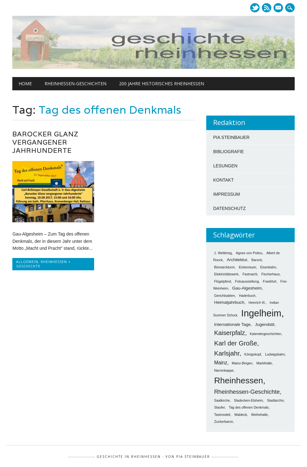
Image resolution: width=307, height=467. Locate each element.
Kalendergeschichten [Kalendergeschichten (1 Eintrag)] (265, 334)
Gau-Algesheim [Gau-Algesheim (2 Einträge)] (247, 288)
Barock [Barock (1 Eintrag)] (256, 260)
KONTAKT (223, 180)
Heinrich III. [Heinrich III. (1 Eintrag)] (257, 302)
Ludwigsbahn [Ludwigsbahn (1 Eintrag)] (275, 354)
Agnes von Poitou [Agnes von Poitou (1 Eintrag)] (249, 253)
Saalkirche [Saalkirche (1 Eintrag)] (222, 400)
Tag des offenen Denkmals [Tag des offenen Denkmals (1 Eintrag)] (249, 407)
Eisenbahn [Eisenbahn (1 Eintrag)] (268, 267)
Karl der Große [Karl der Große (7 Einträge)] (235, 343)
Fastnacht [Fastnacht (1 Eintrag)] (250, 274)
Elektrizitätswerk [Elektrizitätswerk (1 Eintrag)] (226, 274)
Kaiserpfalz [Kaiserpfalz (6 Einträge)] (229, 332)
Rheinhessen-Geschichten (75, 84)
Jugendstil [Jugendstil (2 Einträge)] (264, 324)
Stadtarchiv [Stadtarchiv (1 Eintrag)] (275, 400)
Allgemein (27, 261)
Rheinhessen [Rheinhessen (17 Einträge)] (238, 380)
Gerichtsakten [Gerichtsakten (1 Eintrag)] (224, 295)
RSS (266, 7)
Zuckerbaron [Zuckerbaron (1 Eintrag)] (223, 421)
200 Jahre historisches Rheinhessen (161, 84)
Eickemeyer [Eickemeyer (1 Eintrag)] (247, 267)
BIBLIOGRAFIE (228, 151)
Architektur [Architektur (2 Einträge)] (237, 259)
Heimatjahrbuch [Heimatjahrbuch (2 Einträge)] (229, 302)
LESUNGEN (225, 165)
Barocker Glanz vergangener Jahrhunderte (45, 142)
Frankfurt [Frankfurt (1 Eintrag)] (269, 281)
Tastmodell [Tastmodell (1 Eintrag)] (222, 414)
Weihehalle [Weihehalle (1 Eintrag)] (259, 414)
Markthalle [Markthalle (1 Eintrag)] (264, 363)
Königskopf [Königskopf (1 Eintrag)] (252, 354)
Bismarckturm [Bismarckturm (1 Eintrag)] (224, 267)
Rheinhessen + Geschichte (43, 263)
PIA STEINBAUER (231, 137)
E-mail (279, 8)
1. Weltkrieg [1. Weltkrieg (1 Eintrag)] (223, 253)
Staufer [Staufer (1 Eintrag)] (219, 407)
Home (25, 84)
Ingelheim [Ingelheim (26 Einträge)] (261, 313)
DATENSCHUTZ (229, 208)
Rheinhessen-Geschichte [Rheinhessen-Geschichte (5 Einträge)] (247, 391)
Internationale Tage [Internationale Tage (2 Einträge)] (232, 324)
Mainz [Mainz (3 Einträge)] (220, 362)
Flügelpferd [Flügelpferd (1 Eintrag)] (222, 281)
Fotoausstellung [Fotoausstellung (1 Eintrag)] (247, 281)
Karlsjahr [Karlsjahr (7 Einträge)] (226, 353)
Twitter (255, 7)
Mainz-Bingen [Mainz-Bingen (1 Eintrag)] (242, 363)
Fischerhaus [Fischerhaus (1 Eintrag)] (270, 274)
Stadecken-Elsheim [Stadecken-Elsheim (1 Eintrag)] (248, 400)
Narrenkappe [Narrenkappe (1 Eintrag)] (224, 370)
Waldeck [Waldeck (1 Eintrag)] (240, 414)
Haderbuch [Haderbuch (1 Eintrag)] (247, 295)
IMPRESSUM (226, 194)
